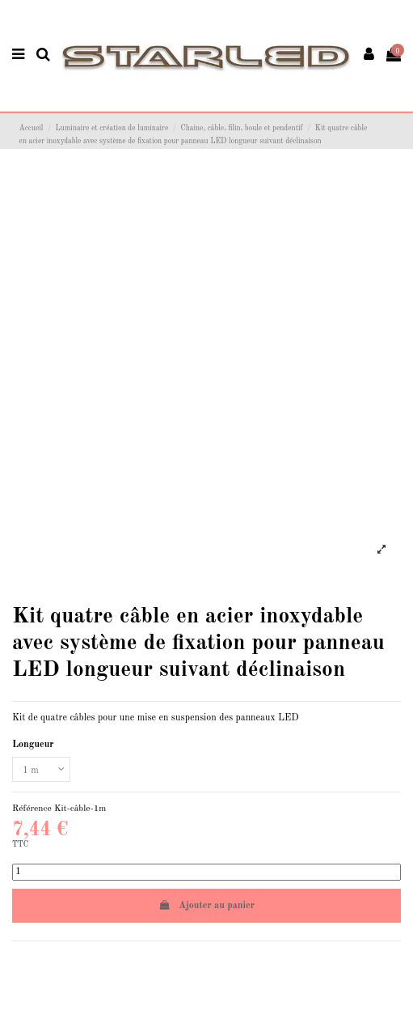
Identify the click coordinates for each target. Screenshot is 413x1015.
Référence (32, 808)
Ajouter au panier (206, 905)
